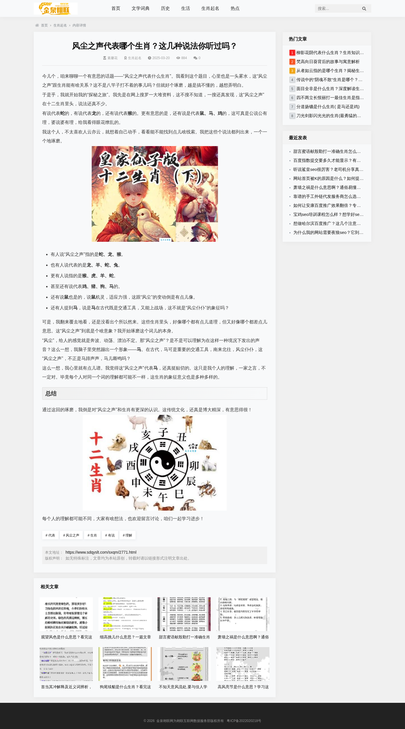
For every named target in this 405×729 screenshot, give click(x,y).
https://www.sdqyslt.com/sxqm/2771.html (101, 552)
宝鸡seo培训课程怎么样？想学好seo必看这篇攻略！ (342, 214)
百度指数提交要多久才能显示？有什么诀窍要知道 (339, 160)
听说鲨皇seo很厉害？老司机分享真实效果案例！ (338, 169)
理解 (127, 535)
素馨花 (110, 58)
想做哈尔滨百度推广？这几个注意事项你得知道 (337, 223)
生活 (185, 8)
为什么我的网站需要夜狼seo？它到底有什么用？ (338, 232)
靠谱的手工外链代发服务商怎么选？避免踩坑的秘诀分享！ (348, 196)
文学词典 (141, 8)
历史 (165, 8)
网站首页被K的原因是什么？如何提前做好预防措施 (341, 178)
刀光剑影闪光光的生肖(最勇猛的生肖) (331, 115)
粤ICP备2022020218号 (244, 721)
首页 (115, 8)
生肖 (92, 535)
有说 (110, 535)
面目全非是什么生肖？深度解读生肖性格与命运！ (342, 88)
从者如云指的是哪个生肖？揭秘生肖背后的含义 (340, 70)
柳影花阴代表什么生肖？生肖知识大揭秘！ (336, 52)
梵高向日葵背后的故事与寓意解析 (328, 61)
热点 (235, 8)
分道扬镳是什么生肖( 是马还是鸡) (327, 106)
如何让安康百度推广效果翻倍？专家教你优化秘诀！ (341, 205)
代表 (50, 535)
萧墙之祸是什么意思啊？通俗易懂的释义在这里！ (339, 187)
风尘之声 (71, 535)
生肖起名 (210, 8)
